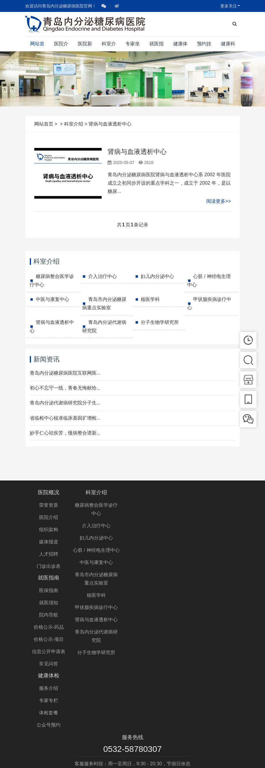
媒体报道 (48, 541)
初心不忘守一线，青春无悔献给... (65, 387)
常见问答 (160, 578)
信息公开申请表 (160, 566)
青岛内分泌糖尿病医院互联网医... (65, 372)
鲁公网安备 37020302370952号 (190, 757)
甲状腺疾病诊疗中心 (209, 303)
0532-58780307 (132, 678)
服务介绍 (216, 505)
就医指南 (156, 46)
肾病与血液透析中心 (137, 151)
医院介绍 (61, 46)
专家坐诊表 (132, 46)
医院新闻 (85, 46)
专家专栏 (216, 517)
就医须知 (160, 517)
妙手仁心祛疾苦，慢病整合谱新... (65, 432)
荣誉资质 (48, 505)
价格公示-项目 (160, 554)
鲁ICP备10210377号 (134, 757)
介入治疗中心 (102, 276)
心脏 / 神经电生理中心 (208, 280)
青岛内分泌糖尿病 (147, 736)
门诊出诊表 (49, 566)
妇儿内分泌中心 (157, 276)
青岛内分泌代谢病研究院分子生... (65, 402)
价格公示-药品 (160, 541)
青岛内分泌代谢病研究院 (104, 326)
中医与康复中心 (52, 299)
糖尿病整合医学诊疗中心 (52, 280)
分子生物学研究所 (160, 322)
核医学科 (150, 299)
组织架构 (48, 529)
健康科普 (228, 46)
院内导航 (160, 529)
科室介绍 (109, 46)
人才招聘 (48, 554)
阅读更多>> (218, 201)
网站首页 (37, 46)
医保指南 (160, 505)
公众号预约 (216, 541)
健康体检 (180, 46)
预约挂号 (204, 46)
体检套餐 (216, 529)
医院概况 (48, 492)
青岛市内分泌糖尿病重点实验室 (104, 303)
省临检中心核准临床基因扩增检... (65, 418)
